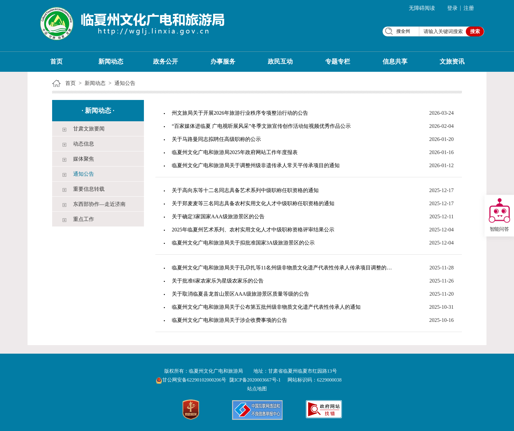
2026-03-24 (441, 113)
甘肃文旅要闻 (89, 128)
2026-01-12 (441, 165)
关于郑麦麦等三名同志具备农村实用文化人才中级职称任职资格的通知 (253, 203)
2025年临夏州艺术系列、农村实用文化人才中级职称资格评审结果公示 (253, 229)
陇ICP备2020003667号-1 (255, 379)
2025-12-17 (441, 190)
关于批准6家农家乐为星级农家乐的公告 (218, 281)
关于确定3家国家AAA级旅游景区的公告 (218, 216)
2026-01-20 (441, 139)
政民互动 (280, 61)
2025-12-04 (441, 229)
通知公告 (124, 83)
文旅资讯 (452, 61)
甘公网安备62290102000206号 (191, 379)
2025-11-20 (441, 294)
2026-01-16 (441, 152)
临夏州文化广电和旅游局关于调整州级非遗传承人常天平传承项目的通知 (256, 165)
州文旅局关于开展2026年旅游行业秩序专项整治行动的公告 (240, 113)
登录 (452, 8)
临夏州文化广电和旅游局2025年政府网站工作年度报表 (235, 152)
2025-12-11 (441, 216)
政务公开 (165, 61)
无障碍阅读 (422, 8)
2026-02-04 (441, 126)
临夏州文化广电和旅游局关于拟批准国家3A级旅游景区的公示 (243, 242)
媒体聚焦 (83, 159)
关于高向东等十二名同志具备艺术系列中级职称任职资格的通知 (245, 190)
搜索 (475, 31)
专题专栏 (338, 61)
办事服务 (223, 61)
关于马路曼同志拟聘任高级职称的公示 (216, 139)
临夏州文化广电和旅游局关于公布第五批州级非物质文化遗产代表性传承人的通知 (266, 307)
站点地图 (257, 388)
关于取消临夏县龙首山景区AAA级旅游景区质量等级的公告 (240, 294)
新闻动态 (111, 61)
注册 (469, 8)
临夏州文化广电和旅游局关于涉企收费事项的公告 (229, 320)
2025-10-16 (441, 320)
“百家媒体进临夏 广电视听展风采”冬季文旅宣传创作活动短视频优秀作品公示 (261, 126)
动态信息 (83, 144)
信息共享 (395, 61)
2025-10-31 (441, 307)
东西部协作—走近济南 (99, 204)
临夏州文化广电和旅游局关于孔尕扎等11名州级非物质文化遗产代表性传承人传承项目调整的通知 (284, 267)
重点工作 (83, 219)
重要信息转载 (89, 189)
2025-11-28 (441, 267)
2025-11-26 (441, 281)
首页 (56, 61)
